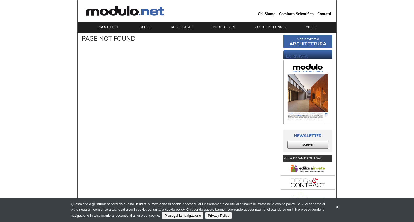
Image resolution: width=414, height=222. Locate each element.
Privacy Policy (218, 216)
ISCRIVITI (308, 145)
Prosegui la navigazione (182, 216)
